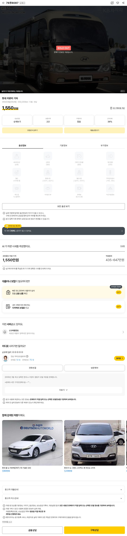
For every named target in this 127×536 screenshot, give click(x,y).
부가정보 (104, 145)
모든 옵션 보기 (63, 206)
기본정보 (63, 145)
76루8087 (15, 3)
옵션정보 (22, 145)
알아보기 (63, 292)
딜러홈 (118, 358)
